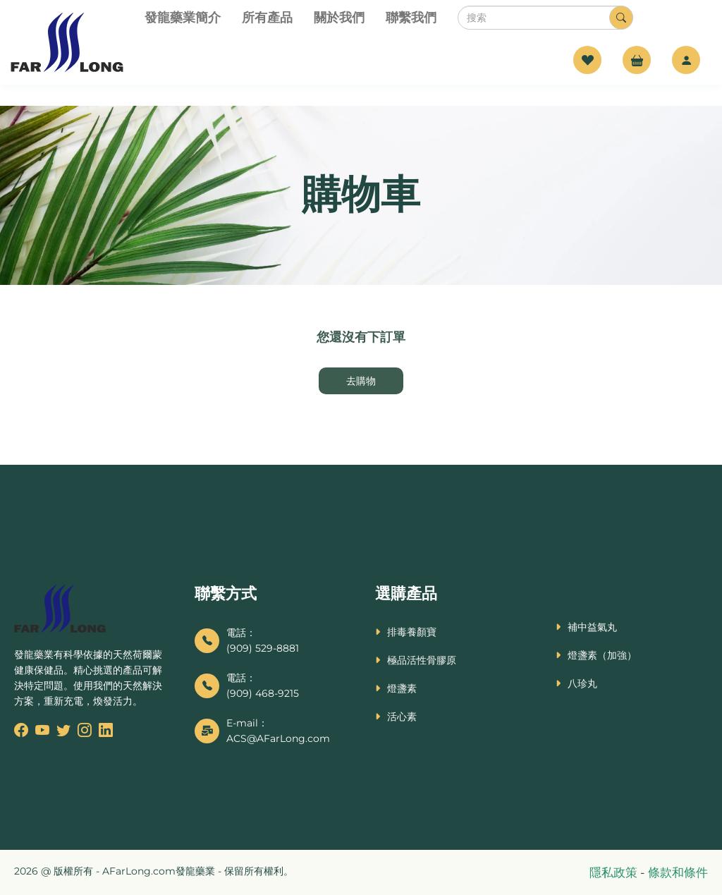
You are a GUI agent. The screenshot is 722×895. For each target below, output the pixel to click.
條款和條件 (678, 872)
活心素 (402, 716)
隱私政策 (614, 872)
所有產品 (267, 17)
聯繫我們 (411, 17)
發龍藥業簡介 (183, 17)
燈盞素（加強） (602, 655)
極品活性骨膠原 (421, 660)
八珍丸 (582, 683)
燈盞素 (402, 688)
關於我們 (339, 17)
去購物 (361, 380)
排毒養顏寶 (411, 632)
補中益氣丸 (592, 627)
